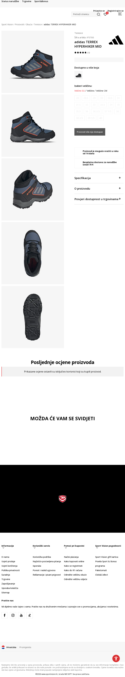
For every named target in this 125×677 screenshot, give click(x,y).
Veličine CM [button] (101, 91)
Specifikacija (97, 178)
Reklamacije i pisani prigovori (47, 574)
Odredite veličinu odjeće (75, 579)
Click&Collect (101, 574)
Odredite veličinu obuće (75, 574)
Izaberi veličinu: (83, 86)
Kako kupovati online (74, 561)
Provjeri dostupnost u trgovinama (97, 199)
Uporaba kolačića (9, 588)
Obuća (29, 24)
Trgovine (5, 579)
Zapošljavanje (8, 583)
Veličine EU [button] (79, 91)
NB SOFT (68, 674)
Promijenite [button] (25, 647)
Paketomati (101, 570)
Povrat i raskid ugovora (44, 570)
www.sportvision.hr (50, 674)
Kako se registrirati (73, 565)
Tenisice (38, 24)
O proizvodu (97, 188)
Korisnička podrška (42, 557)
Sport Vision (7, 24)
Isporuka (37, 565)
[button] (86, 14)
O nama (5, 557)
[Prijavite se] (105, 14)
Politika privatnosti (10, 570)
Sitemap (5, 592)
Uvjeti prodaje (8, 561)
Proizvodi (19, 24)
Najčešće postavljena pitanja (47, 561)
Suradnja (5, 574)
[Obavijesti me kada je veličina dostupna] (77, 98)
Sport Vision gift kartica (106, 557)
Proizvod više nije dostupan (90, 132)
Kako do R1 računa (73, 570)
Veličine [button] (90, 91)
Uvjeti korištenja (9, 565)
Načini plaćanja (71, 557)
